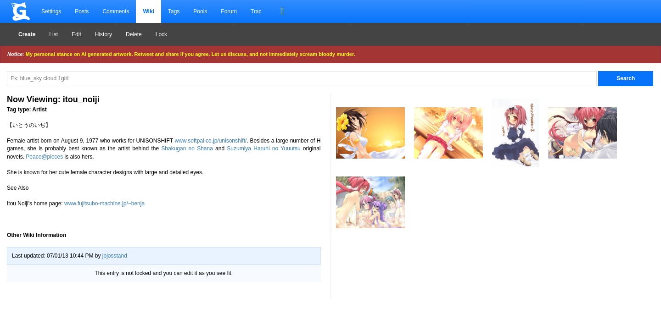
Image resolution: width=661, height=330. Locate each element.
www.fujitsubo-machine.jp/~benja (104, 203)
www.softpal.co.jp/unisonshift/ (211, 141)
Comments (115, 11)
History (103, 34)
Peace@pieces (44, 157)
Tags (173, 11)
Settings (51, 11)
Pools (200, 11)
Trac (256, 11)
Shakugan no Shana (187, 148)
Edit (76, 34)
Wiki (148, 11)
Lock (161, 34)
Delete (134, 34)
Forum (229, 11)
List (53, 34)
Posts (82, 11)
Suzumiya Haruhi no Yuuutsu (263, 148)
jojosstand (114, 256)
